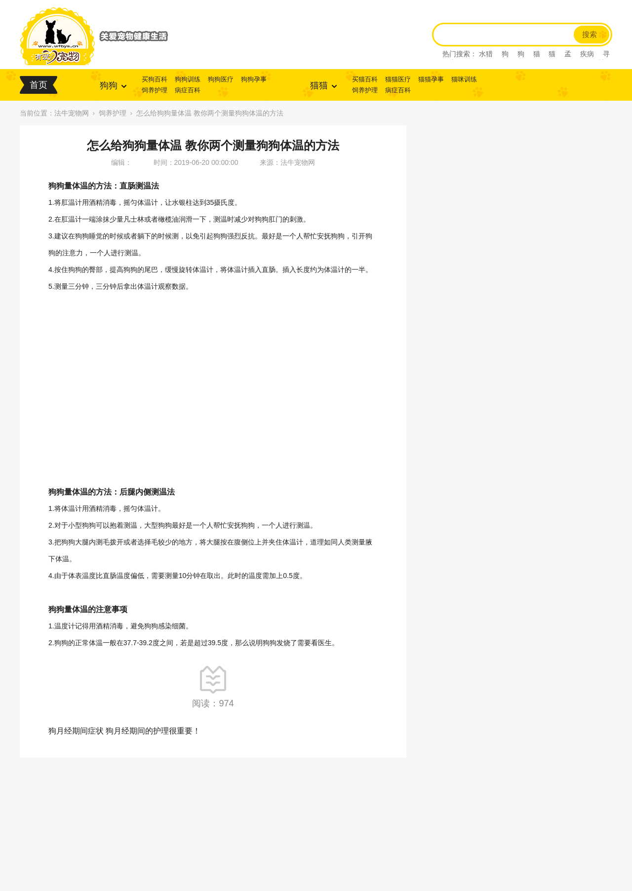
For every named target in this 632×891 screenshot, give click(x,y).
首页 (38, 85)
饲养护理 (154, 90)
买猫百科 (365, 79)
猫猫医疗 (398, 79)
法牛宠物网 (71, 113)
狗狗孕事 (254, 79)
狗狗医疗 (221, 79)
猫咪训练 (464, 79)
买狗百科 (154, 79)
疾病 (587, 54)
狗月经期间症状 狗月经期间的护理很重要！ (124, 731)
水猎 (486, 54)
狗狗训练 (187, 79)
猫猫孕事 (431, 79)
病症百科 (187, 90)
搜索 (589, 35)
